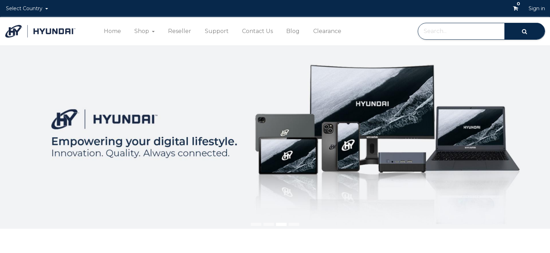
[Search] (524, 31)
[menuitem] (112, 31)
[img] (528, 137)
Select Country (25, 8)
